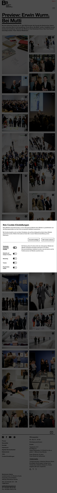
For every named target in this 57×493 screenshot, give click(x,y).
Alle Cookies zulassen (47, 240)
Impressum (5, 235)
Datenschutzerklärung (40, 233)
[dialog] (28, 246)
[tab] (8, 247)
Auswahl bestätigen (34, 240)
